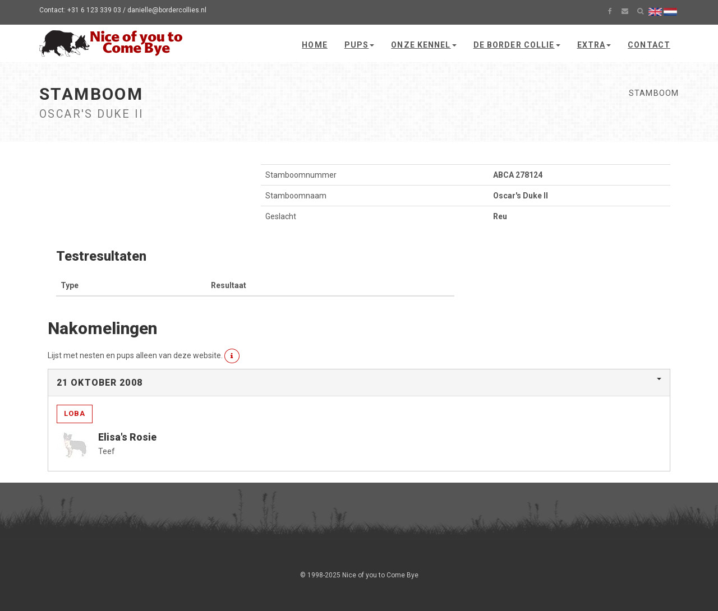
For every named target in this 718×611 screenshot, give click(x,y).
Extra (594, 44)
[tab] (359, 382)
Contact (649, 44)
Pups (359, 44)
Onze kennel (423, 44)
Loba (74, 413)
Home (314, 44)
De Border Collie (516, 44)
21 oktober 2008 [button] (99, 382)
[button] (232, 356)
